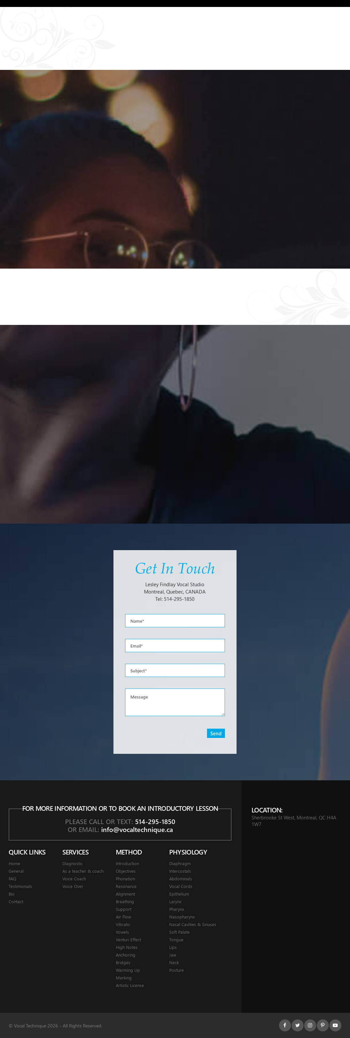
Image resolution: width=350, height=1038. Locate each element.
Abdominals (180, 878)
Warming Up (128, 970)
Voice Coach (74, 878)
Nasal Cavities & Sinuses (192, 924)
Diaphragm (180, 863)
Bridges (123, 962)
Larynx (175, 901)
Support (123, 909)
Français (330, 24)
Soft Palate (179, 932)
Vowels (122, 932)
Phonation (125, 878)
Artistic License (130, 985)
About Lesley (241, 24)
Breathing (125, 901)
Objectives (126, 871)
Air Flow (123, 916)
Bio (12, 894)
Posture (176, 970)
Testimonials (195, 24)
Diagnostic (72, 863)
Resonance (126, 886)
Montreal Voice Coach (72, 10)
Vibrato (123, 924)
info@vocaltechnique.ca (137, 829)
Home (16, 24)
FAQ (12, 878)
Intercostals (180, 871)
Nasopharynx (182, 916)
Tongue (176, 939)
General (154, 24)
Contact (281, 24)
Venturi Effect (128, 939)
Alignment (125, 894)
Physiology (117, 24)
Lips (173, 947)
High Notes (127, 947)
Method (80, 24)
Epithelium (179, 894)
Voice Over (72, 886)
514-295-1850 (179, 599)
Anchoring (125, 955)
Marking (124, 977)
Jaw (172, 955)
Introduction (127, 863)
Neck (174, 962)
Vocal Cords (180, 886)
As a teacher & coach (83, 871)
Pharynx (176, 909)
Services (46, 24)
